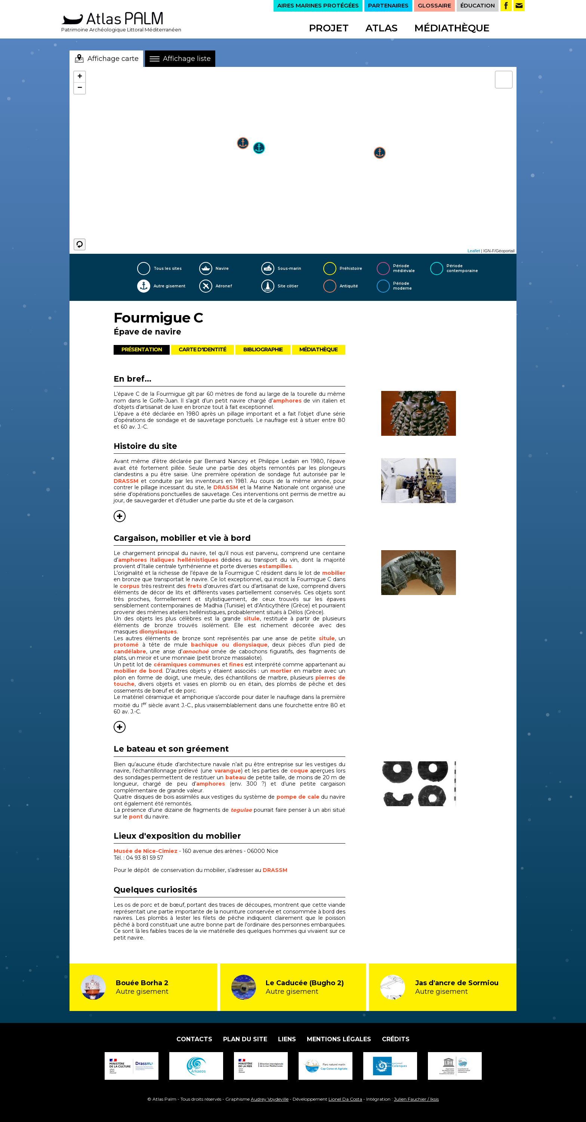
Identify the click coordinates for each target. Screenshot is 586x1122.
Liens (287, 1039)
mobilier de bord (138, 671)
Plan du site (245, 1039)
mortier (281, 671)
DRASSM (126, 481)
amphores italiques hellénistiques (168, 560)
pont (136, 816)
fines (236, 664)
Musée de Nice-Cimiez (146, 851)
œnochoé (195, 651)
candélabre (130, 651)
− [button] (79, 88)
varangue (228, 770)
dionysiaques (157, 631)
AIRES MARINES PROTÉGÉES (318, 5)
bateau (236, 777)
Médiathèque (452, 28)
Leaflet (474, 251)
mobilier (333, 573)
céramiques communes (187, 664)
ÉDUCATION (477, 5)
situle (252, 618)
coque (300, 770)
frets (195, 586)
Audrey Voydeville (270, 1099)
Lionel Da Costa (345, 1099)
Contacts (194, 1039)
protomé (128, 644)
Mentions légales (339, 1039)
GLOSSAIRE (434, 5)
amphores (287, 400)
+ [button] (79, 77)
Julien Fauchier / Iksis (416, 1099)
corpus (129, 586)
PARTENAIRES (388, 5)
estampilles (275, 566)
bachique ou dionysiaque (229, 644)
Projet (329, 28)
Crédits (396, 1039)
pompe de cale (298, 796)
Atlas (382, 28)
